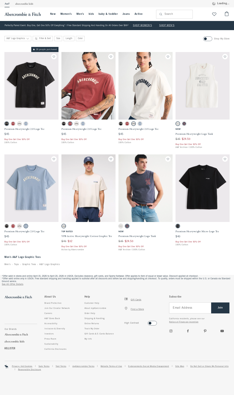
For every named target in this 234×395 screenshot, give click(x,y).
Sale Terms (44, 366)
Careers (48, 313)
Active (139, 14)
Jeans (126, 14)
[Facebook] (188, 331)
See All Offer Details (12, 284)
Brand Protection (53, 303)
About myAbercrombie (95, 308)
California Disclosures (55, 349)
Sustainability (51, 344)
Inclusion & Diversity (54, 329)
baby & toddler (108, 14)
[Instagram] (171, 331)
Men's (80, 14)
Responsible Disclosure (29, 370)
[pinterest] (205, 331)
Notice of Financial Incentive (183, 322)
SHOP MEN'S (166, 25)
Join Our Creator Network (57, 308)
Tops (16, 264)
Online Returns (91, 324)
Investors (49, 334)
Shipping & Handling (94, 318)
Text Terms (61, 366)
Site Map (179, 366)
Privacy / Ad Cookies (22, 366)
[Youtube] (222, 331)
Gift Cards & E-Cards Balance (99, 334)
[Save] (54, 56)
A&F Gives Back (52, 318)
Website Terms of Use (111, 366)
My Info (88, 339)
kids (91, 14)
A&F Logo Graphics (49, 264)
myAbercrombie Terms (83, 366)
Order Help (89, 313)
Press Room (50, 339)
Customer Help (91, 303)
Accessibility (50, 324)
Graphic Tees (29, 264)
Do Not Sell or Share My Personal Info (209, 366)
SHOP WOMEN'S (142, 25)
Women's (66, 14)
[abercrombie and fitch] (25, 14)
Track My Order (91, 329)
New (53, 14)
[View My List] (214, 14)
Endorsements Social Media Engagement (148, 366)
